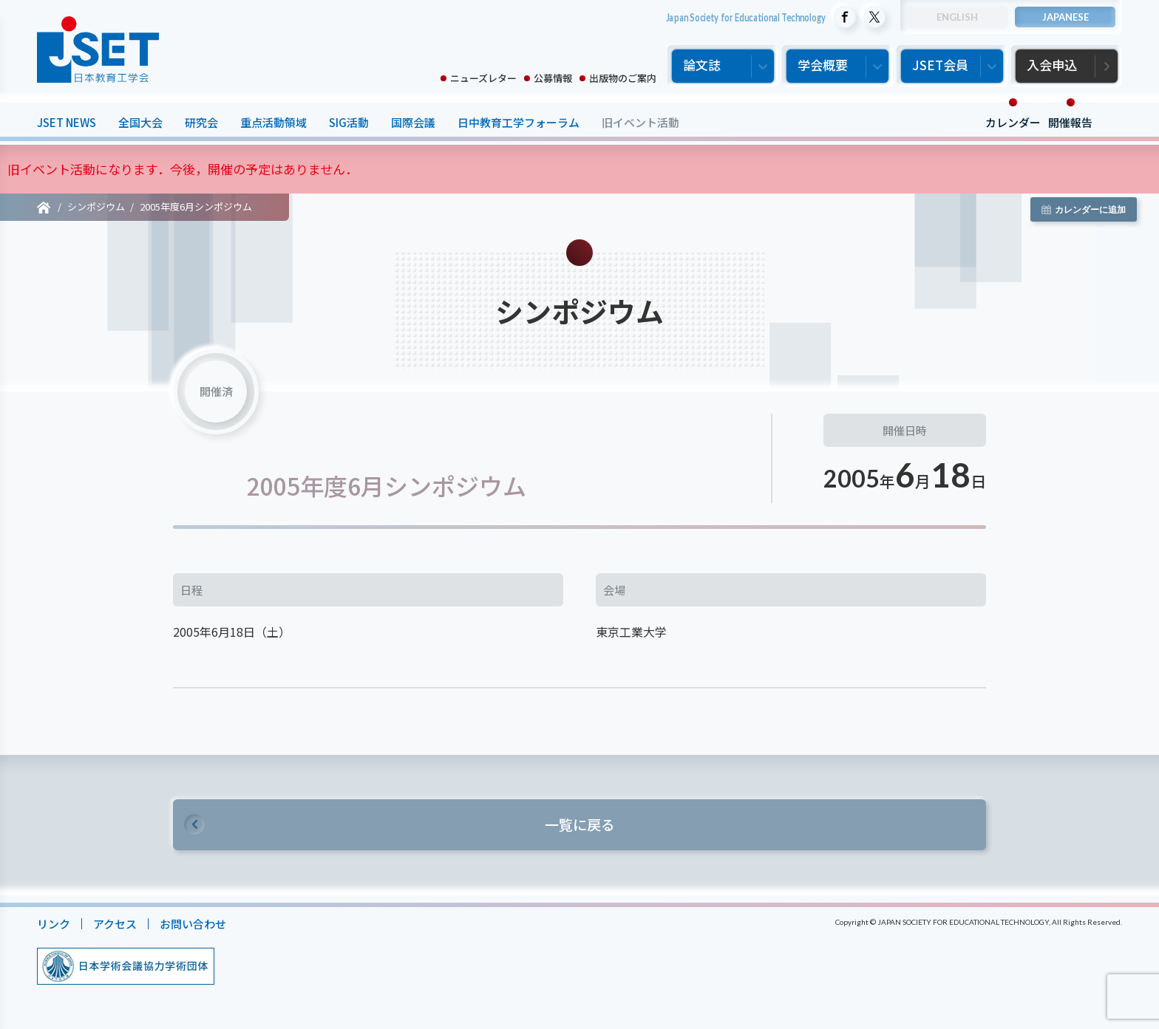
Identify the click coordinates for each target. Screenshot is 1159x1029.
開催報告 (1070, 122)
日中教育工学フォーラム (519, 122)
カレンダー (1013, 122)
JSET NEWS (66, 122)
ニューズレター (483, 78)
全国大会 (140, 122)
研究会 (201, 122)
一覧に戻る (580, 824)
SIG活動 (349, 122)
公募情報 (553, 78)
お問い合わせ (193, 923)
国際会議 (413, 122)
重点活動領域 (273, 122)
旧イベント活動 (640, 122)
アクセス (115, 923)
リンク (53, 923)
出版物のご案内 (622, 78)
